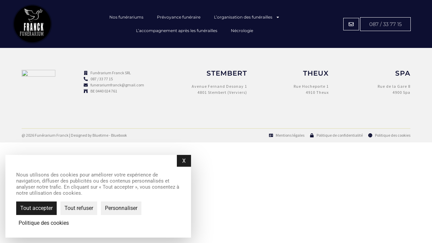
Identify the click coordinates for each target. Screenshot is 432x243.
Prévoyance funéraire (178, 17)
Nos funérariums (126, 17)
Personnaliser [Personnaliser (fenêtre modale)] (121, 208)
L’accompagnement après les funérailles (176, 30)
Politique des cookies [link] (44, 223)
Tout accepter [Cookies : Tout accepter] (36, 208)
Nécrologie (242, 30)
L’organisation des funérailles (247, 17)
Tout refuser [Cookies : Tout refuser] (78, 208)
